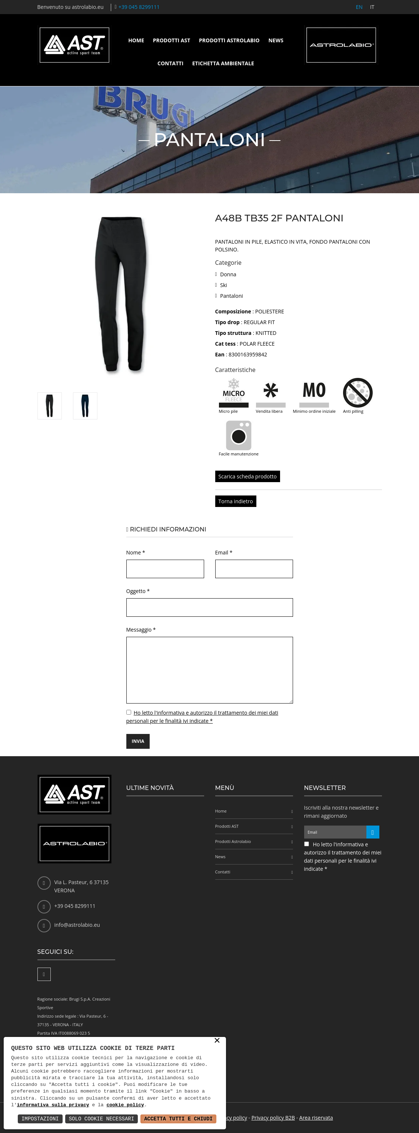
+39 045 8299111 (139, 6)
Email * (224, 552)
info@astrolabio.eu (77, 924)
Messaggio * (141, 629)
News (275, 40)
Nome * (135, 552)
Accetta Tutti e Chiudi (178, 1118)
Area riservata (316, 1117)
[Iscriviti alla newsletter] (372, 832)
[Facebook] (44, 974)
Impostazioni (40, 1118)
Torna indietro (236, 501)
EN (359, 6)
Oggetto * (138, 591)
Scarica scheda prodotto (248, 476)
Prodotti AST (171, 40)
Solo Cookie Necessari (101, 1118)
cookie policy (125, 1105)
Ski (223, 285)
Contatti (170, 63)
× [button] (217, 1041)
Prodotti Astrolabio (229, 40)
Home (136, 40)
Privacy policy (231, 1117)
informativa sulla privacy (53, 1105)
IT (372, 6)
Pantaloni (231, 295)
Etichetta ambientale (223, 63)
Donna (228, 274)
